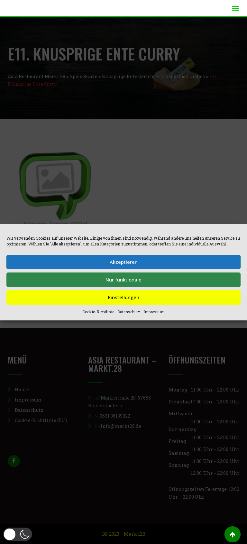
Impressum (154, 311)
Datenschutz (128, 311)
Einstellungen (123, 297)
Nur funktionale (123, 279)
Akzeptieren (124, 262)
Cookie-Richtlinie (98, 311)
